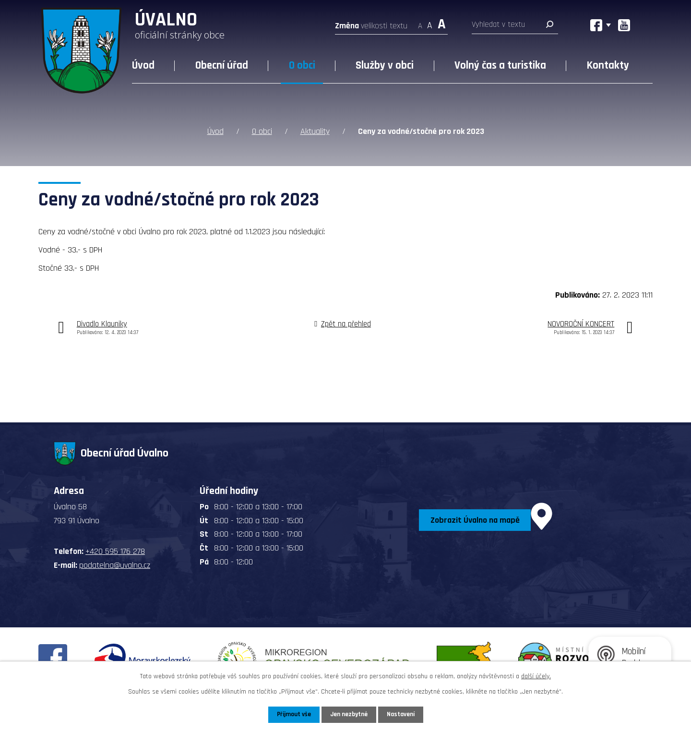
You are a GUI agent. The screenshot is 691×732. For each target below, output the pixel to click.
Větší (442, 23)
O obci (302, 65)
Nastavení (402, 714)
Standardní (429, 23)
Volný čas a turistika (500, 65)
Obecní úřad (221, 65)
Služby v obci (385, 65)
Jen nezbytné (349, 714)
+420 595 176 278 (115, 550)
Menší (420, 23)
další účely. (536, 676)
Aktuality (315, 130)
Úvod (143, 65)
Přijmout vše (292, 714)
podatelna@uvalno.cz (114, 564)
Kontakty (608, 65)
